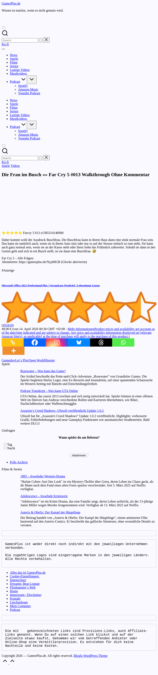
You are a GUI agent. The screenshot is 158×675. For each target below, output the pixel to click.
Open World (37, 360)
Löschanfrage (19, 607)
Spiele (6, 166)
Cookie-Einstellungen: (25, 581)
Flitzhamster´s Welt (23, 592)
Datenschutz (18, 585)
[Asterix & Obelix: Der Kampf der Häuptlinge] (9, 519)
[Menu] (3, 49)
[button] (40, 40)
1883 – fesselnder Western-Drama (42, 476)
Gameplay (8, 360)
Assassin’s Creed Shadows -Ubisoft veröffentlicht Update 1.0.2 (62, 410)
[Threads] (101, 342)
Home (14, 596)
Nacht (11, 448)
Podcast (15, 614)
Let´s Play (22, 360)
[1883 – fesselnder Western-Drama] (9, 482)
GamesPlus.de (11, 3)
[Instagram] (57, 342)
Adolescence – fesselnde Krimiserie (44, 496)
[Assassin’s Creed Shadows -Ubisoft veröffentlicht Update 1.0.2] (9, 417)
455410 (8, 325)
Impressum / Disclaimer (26, 600)
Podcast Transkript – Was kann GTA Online (49, 391)
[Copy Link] (13, 342)
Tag (9, 444)
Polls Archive (19, 462)
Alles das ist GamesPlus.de (27, 577)
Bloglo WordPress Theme (90, 664)
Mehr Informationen (78, 332)
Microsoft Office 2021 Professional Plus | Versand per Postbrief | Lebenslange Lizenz (51, 285)
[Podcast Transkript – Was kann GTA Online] (9, 397)
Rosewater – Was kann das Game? (43, 371)
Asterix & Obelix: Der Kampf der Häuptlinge (50, 512)
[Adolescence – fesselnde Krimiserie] (9, 502)
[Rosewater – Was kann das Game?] (9, 377)
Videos (15, 166)
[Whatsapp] (123, 342)
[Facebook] (35, 342)
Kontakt (15, 603)
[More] (13, 351)
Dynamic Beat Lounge (25, 588)
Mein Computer (20, 611)
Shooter (50, 360)
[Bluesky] (79, 342)
